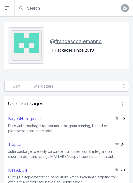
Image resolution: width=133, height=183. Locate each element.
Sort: (16, 86)
